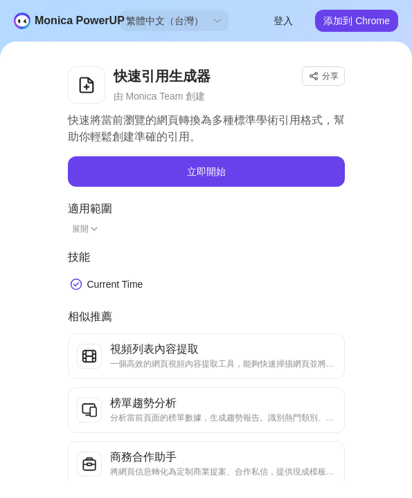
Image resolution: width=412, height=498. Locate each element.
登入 (283, 20)
